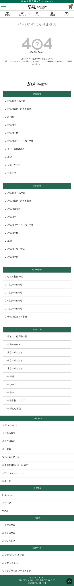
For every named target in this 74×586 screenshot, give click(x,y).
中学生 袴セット (14, 360)
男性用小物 (11, 256)
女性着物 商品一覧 (15, 100)
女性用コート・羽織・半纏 (19, 140)
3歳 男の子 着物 (14, 292)
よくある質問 (8, 433)
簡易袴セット (12, 344)
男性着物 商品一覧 (15, 192)
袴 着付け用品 (13, 408)
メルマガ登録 (8, 525)
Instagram (7, 495)
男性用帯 (10, 216)
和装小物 (10, 173)
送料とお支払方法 (10, 457)
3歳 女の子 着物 (14, 284)
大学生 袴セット (14, 352)
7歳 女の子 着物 (14, 308)
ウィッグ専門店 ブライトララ (16, 570)
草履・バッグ (12, 165)
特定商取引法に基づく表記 (15, 465)
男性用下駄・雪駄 (15, 248)
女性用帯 (10, 124)
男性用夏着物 (12, 208)
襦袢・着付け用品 (15, 149)
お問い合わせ (8, 541)
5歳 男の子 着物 (14, 300)
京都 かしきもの (10, 562)
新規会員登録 (8, 533)
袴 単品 (9, 376)
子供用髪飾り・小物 (16, 316)
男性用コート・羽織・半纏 (19, 224)
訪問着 (9, 116)
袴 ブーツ (10, 384)
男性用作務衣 (12, 232)
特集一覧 (6, 481)
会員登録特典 (8, 441)
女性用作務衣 (12, 132)
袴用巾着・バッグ (15, 400)
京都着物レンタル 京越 (13, 554)
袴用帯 (9, 392)
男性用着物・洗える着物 (18, 200)
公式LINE (6, 503)
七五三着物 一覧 (14, 276)
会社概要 (6, 449)
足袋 (8, 157)
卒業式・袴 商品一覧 (16, 336)
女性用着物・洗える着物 (18, 108)
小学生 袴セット (14, 368)
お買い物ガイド (9, 425)
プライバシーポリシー (13, 473)
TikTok (5, 511)
